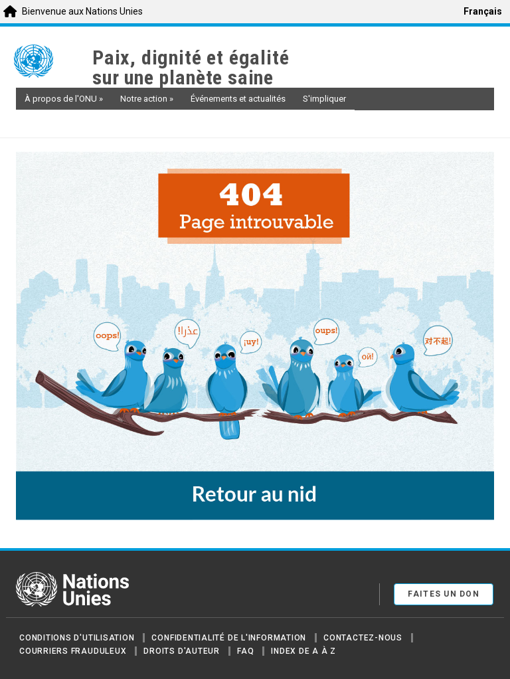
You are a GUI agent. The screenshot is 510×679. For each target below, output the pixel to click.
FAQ (245, 651)
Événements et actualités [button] (238, 99)
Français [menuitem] (483, 11)
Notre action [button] (146, 99)
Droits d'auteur (181, 651)
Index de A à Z (303, 651)
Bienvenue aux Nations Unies (82, 11)
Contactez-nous (362, 637)
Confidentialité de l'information (228, 637)
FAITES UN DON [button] (443, 594)
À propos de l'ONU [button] (64, 99)
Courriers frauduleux (72, 651)
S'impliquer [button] (324, 99)
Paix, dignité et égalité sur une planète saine (190, 68)
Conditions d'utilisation (76, 637)
